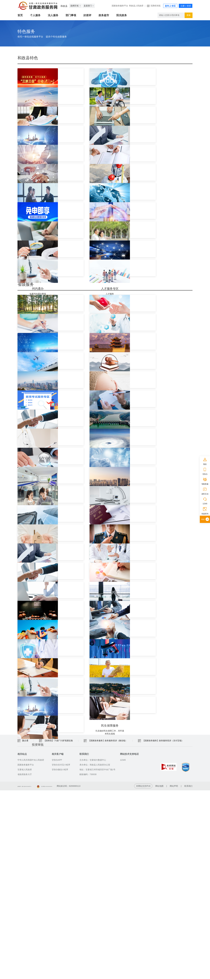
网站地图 (159, 974)
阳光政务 (121, 15)
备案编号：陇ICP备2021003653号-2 (34, 974)
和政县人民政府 (136, 6)
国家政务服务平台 (120, 6)
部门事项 (71, 15)
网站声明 (174, 974)
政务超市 (104, 15)
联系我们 (188, 974)
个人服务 (35, 15)
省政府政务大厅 (25, 963)
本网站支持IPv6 (143, 974)
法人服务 (53, 15)
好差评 (87, 15)
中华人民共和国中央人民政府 (31, 948)
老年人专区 (170, 6)
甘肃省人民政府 (25, 958)
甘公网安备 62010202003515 (72, 974)
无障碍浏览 (155, 6)
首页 (20, 15)
